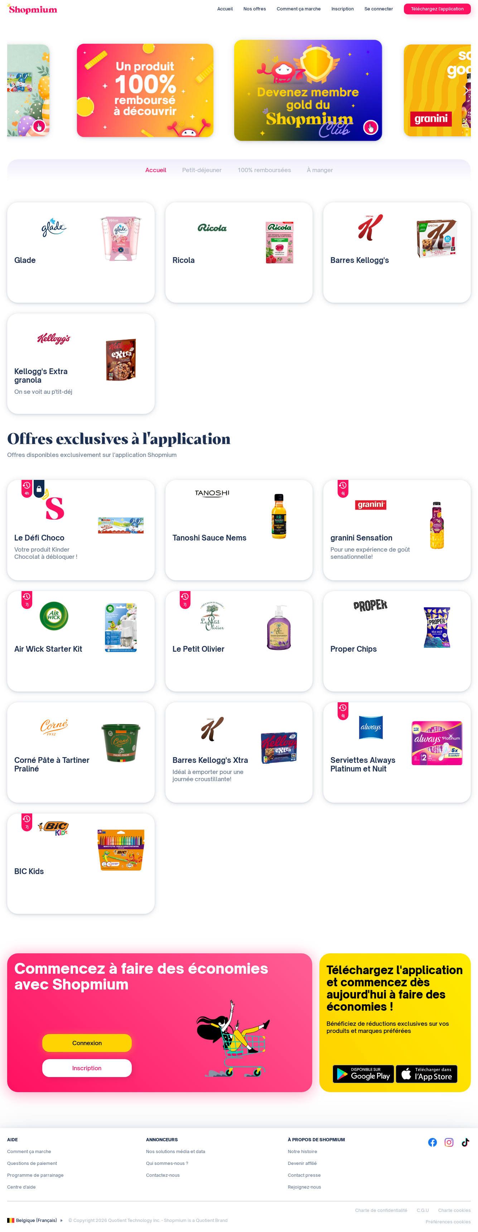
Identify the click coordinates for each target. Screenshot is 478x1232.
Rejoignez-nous (304, 1187)
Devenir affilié (302, 1163)
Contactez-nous (163, 1175)
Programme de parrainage (35, 1175)
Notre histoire (302, 1151)
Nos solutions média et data (175, 1151)
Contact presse (304, 1175)
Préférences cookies (448, 1221)
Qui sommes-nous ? (167, 1163)
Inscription (343, 8)
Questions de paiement (32, 1163)
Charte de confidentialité (381, 1210)
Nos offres (254, 8)
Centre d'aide (21, 1187)
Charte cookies (454, 1210)
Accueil (225, 8)
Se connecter (378, 8)
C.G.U (423, 1210)
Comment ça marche (299, 8)
